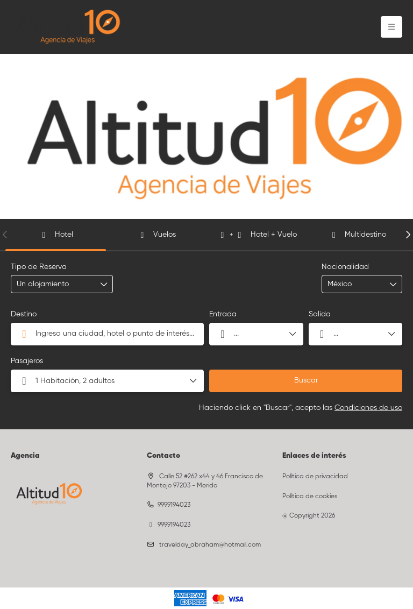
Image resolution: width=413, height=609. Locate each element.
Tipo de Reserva (39, 267)
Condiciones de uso (368, 408)
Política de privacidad (315, 476)
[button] (5, 234)
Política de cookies (309, 496)
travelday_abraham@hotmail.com (209, 545)
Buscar (306, 380)
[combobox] (354, 284)
